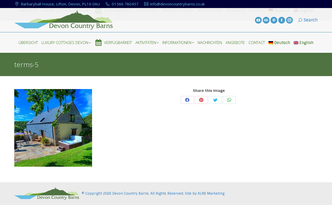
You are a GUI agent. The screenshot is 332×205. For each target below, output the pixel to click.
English (303, 42)
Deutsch (279, 42)
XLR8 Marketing (211, 193)
